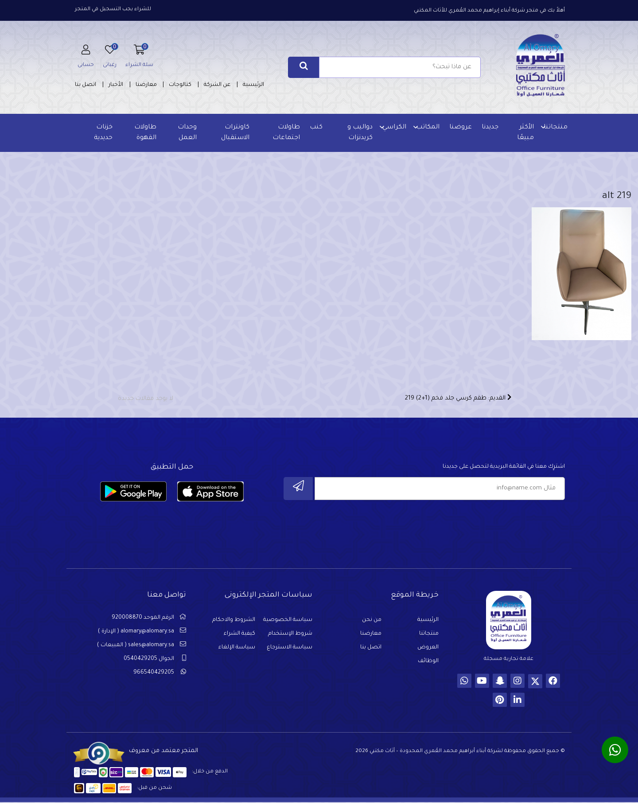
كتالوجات (180, 85)
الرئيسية (253, 85)
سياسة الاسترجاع (289, 651)
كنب (315, 127)
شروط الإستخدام (290, 637)
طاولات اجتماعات (286, 133)
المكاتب (427, 127)
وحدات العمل (187, 133)
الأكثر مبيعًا (524, 133)
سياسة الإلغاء (236, 651)
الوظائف (428, 665)
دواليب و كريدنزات (359, 133)
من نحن (371, 624)
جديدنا (489, 127)
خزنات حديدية (103, 133)
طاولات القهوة (146, 133)
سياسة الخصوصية (287, 624)
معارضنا (146, 85)
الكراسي (393, 127)
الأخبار (116, 85)
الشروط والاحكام (233, 624)
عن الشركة (217, 85)
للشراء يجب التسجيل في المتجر (113, 9)
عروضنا (459, 127)
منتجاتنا (555, 127)
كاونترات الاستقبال (235, 133)
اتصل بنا (85, 85)
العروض (428, 651)
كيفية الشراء (239, 637)
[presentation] (497, 527)
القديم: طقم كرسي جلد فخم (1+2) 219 (458, 401)
